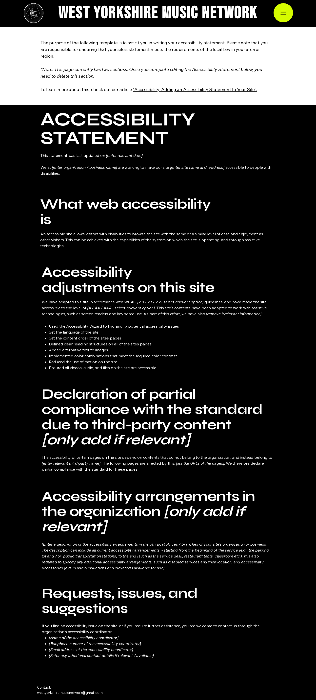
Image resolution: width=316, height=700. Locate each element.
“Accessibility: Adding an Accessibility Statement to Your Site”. (195, 89)
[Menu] (283, 12)
